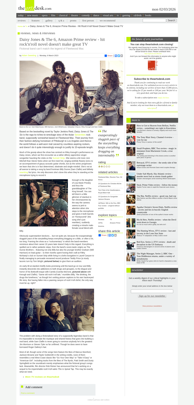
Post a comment (28, 393)
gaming (126, 15)
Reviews (101, 219)
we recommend (107, 20)
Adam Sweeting (29, 55)
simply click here (163, 98)
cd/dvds (138, 15)
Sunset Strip (58, 158)
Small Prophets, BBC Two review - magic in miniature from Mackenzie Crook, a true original (156, 151)
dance (96, 15)
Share (109, 56)
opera (44, 15)
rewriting (24, 172)
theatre (74, 15)
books (148, 15)
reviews (22, 20)
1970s (100, 223)
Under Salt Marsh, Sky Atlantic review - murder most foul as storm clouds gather (155, 175)
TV (111, 219)
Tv (26, 26)
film (53, 15)
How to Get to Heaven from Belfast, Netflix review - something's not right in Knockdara (156, 126)
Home (20, 26)
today (21, 15)
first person (88, 20)
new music (32, 15)
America (101, 226)
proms (73, 20)
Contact (90, 400)
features (35, 20)
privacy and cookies (101, 400)
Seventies (80, 134)
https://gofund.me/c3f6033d (152, 53)
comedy (86, 15)
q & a (61, 20)
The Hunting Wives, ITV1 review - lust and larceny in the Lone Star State (156, 232)
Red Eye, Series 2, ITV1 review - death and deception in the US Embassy (156, 243)
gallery (49, 20)
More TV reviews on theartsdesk (42, 377)
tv (118, 15)
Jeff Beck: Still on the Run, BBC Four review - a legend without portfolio (109, 205)
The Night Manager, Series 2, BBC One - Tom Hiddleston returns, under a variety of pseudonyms (156, 256)
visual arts (108, 15)
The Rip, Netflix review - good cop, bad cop (156, 196)
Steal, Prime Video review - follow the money (157, 185)
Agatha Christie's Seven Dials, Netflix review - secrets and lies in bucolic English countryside (157, 209)
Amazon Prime (115, 223)
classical (63, 15)
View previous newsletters (152, 306)
